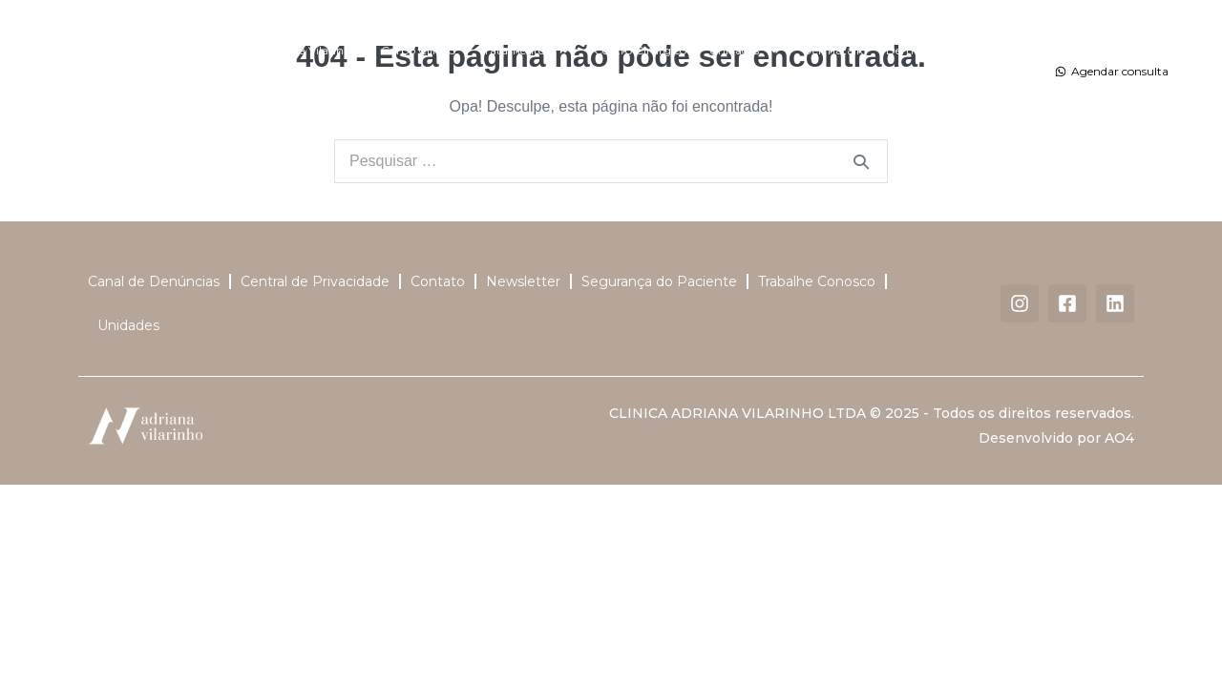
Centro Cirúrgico (640, 50)
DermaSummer (930, 50)
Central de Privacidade (315, 281)
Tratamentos (524, 50)
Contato (617, 94)
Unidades (744, 50)
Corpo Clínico (418, 50)
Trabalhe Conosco (816, 281)
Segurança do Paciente (659, 281)
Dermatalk (833, 50)
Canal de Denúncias (154, 281)
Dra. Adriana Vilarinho (296, 50)
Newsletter (523, 281)
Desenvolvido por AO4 (1056, 438)
